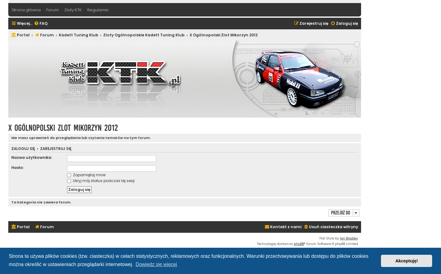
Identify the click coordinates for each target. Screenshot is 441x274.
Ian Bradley (349, 238)
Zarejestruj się (55, 149)
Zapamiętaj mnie (86, 174)
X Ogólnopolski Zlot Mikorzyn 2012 (63, 128)
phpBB (299, 244)
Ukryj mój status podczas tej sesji (101, 180)
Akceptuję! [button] (406, 260)
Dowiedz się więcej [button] (156, 264)
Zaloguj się (23, 149)
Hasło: (17, 167)
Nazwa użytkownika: (31, 157)
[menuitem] (40, 24)
